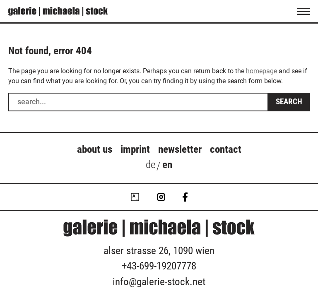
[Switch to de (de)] (150, 166)
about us (94, 149)
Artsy (135, 197)
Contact (225, 149)
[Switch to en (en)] (167, 166)
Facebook (185, 197)
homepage (261, 71)
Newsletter (180, 149)
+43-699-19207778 (159, 266)
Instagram (161, 197)
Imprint (135, 149)
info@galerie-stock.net (159, 282)
